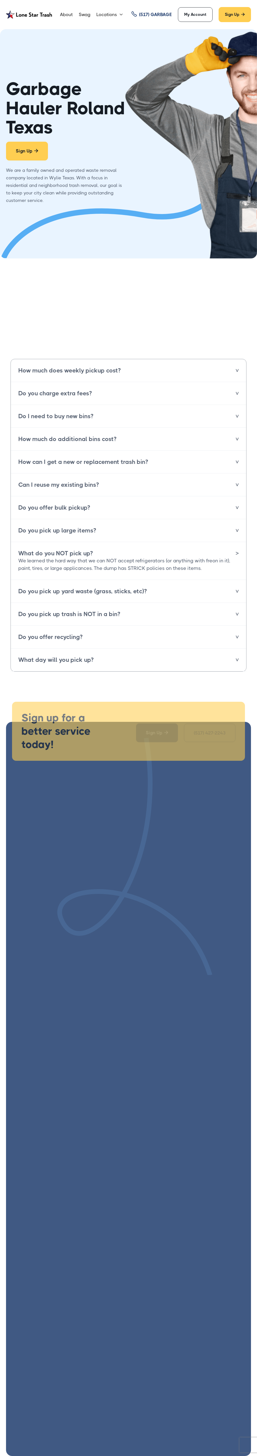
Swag (84, 14)
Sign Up (235, 14)
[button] (109, 14)
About (66, 14)
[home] (29, 14)
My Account (195, 14)
